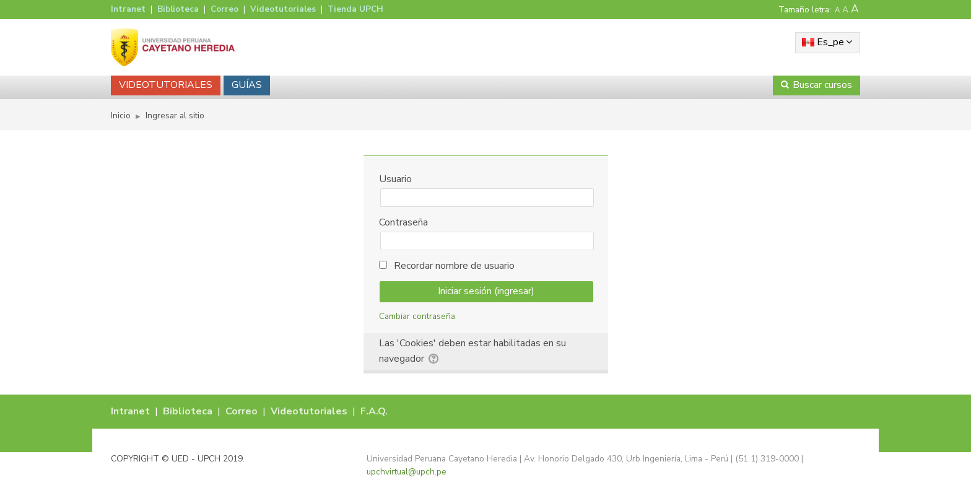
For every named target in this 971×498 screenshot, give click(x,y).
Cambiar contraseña (417, 316)
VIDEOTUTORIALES (165, 85)
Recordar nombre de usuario (454, 266)
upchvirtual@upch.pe (406, 472)
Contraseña (403, 222)
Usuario (395, 179)
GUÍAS (247, 85)
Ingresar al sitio (175, 115)
